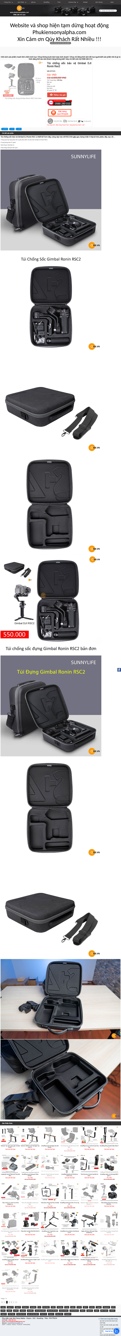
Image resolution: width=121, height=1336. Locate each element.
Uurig (66, 1307)
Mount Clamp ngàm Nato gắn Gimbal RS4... (10, 1288)
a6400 (16, 1310)
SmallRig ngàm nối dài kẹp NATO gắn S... (109, 1175)
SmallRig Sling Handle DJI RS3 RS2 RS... (30, 1288)
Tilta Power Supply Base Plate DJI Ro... (69, 1260)
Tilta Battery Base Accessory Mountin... (109, 1203)
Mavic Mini (59, 1314)
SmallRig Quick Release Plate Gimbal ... (30, 1175)
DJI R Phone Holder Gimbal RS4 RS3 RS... (109, 1231)
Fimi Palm (46, 1307)
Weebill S (67, 1314)
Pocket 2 (25, 1307)
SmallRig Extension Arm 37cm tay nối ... (69, 1203)
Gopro (3, 1307)
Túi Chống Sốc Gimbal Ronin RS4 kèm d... (10, 1231)
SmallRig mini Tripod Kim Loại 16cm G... (50, 1231)
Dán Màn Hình (21, 1314)
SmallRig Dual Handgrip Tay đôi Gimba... (50, 1146)
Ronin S (51, 1314)
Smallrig (33, 1307)
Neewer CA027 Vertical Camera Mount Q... (89, 1203)
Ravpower (106, 1307)
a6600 (9, 1310)
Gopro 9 (18, 1307)
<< (2, 1302)
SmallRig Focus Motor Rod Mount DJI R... (69, 1231)
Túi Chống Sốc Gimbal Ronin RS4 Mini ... (70, 1146)
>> (16, 1302)
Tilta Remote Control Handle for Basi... (89, 1175)
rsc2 (12, 129)
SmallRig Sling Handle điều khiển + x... (109, 1146)
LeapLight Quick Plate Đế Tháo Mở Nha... (10, 1175)
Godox (92, 1307)
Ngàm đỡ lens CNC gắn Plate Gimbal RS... (89, 1231)
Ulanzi (82, 1310)
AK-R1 (85, 1307)
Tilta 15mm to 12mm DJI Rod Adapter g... (10, 1203)
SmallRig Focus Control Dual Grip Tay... (89, 1146)
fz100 (79, 1307)
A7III (113, 1307)
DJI (39, 1307)
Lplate (73, 1307)
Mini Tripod (104, 1310)
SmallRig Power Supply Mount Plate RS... (10, 1260)
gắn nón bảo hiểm (33, 1314)
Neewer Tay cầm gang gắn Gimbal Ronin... (10, 1146)
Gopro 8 (4, 1314)
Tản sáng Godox (40, 1310)
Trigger (99, 1307)
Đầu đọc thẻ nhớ (52, 1310)
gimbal (5, 129)
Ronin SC (43, 1314)
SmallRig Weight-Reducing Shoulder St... (109, 1260)
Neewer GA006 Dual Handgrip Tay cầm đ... (30, 1146)
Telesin (112, 1310)
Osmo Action (74, 1310)
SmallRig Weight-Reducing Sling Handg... (89, 1260)
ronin (19, 129)
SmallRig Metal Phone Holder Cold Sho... (30, 1260)
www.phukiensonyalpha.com (15, 1323)
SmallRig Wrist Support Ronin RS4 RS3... (50, 1260)
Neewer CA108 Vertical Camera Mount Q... (50, 1175)
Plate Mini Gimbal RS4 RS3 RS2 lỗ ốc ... (30, 1231)
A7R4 (3, 1310)
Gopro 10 (10, 1307)
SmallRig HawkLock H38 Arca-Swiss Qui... (69, 1175)
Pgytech (89, 1310)
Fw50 (53, 1307)
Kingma (23, 1310)
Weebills (30, 1310)
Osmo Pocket (63, 1310)
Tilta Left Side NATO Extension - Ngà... (30, 1203)
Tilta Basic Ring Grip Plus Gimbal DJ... (50, 1203)
